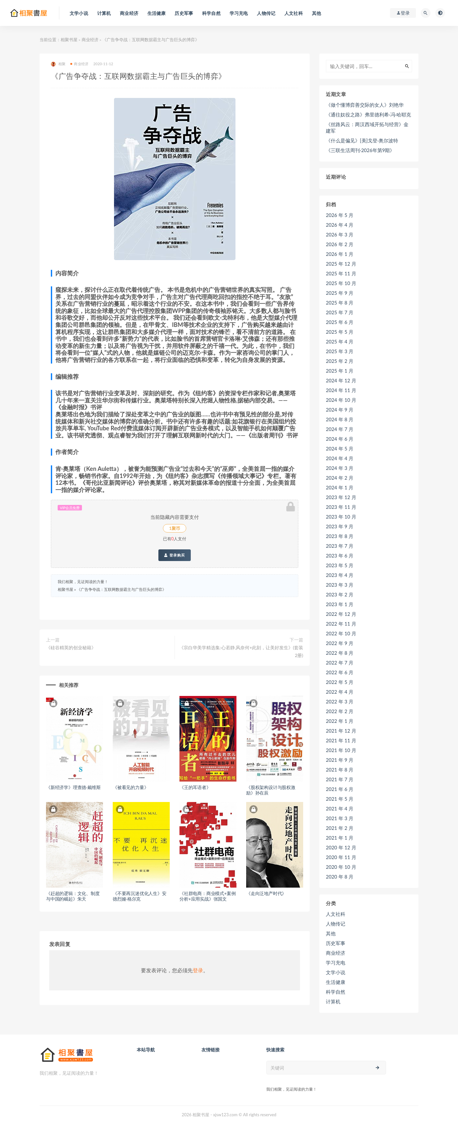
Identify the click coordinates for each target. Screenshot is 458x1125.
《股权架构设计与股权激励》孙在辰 (270, 790)
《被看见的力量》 (130, 787)
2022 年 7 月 (339, 662)
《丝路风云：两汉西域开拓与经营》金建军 (367, 127)
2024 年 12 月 (341, 380)
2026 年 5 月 (339, 215)
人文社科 (335, 914)
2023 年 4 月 (339, 575)
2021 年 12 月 (341, 731)
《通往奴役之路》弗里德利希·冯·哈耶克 (368, 114)
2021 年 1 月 (339, 838)
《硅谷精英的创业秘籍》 (71, 647)
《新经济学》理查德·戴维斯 (73, 787)
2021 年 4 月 (339, 808)
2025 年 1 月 (339, 371)
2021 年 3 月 (339, 818)
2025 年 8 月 (339, 302)
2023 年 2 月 (339, 594)
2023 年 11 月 (341, 507)
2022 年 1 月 (339, 721)
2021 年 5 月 (339, 799)
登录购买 (174, 555)
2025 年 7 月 (339, 312)
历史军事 (335, 943)
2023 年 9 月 (339, 526)
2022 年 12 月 (341, 614)
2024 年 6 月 (339, 439)
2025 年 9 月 (339, 293)
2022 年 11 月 (341, 624)
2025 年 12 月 (341, 264)
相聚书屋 (69, 39)
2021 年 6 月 (339, 789)
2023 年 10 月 (341, 517)
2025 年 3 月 (339, 351)
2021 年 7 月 (339, 779)
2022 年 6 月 (339, 672)
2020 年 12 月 (341, 847)
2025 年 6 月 (339, 322)
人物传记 (335, 924)
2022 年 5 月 (339, 682)
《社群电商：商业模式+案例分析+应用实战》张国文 (207, 896)
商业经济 (90, 39)
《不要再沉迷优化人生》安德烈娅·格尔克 (139, 896)
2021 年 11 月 (341, 740)
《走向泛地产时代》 (266, 893)
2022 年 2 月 (339, 711)
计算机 (333, 1001)
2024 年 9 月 (339, 410)
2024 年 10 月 (341, 400)
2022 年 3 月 (339, 701)
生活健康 (335, 982)
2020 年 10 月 (341, 867)
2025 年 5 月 (339, 332)
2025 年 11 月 (341, 273)
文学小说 (335, 972)
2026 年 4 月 (339, 225)
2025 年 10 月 (341, 283)
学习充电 (335, 962)
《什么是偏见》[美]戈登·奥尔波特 (362, 140)
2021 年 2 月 (339, 828)
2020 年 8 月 (339, 877)
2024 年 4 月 (339, 458)
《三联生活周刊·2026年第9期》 (360, 150)
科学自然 (335, 992)
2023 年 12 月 (341, 497)
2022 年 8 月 (339, 653)
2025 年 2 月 (339, 361)
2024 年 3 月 (339, 468)
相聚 (58, 64)
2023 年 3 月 (339, 585)
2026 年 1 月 (339, 254)
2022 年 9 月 (339, 643)
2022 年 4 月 (339, 692)
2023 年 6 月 (339, 555)
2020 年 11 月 (341, 857)
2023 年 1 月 (339, 604)
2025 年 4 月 (339, 341)
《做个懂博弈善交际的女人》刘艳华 (365, 105)
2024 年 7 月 (339, 429)
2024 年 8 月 (339, 419)
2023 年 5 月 (339, 565)
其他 (331, 933)
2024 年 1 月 (339, 487)
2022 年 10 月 (341, 633)
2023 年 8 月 (339, 536)
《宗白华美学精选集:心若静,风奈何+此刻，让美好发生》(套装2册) (241, 651)
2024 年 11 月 (341, 390)
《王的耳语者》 (195, 787)
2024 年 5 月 (339, 448)
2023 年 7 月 (339, 546)
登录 (198, 970)
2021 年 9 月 (339, 760)
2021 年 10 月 (341, 750)
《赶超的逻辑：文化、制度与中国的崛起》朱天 (73, 896)
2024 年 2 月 (339, 478)
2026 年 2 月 (339, 244)
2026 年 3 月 (339, 234)
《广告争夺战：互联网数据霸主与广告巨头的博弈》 (121, 589)
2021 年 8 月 (339, 769)
